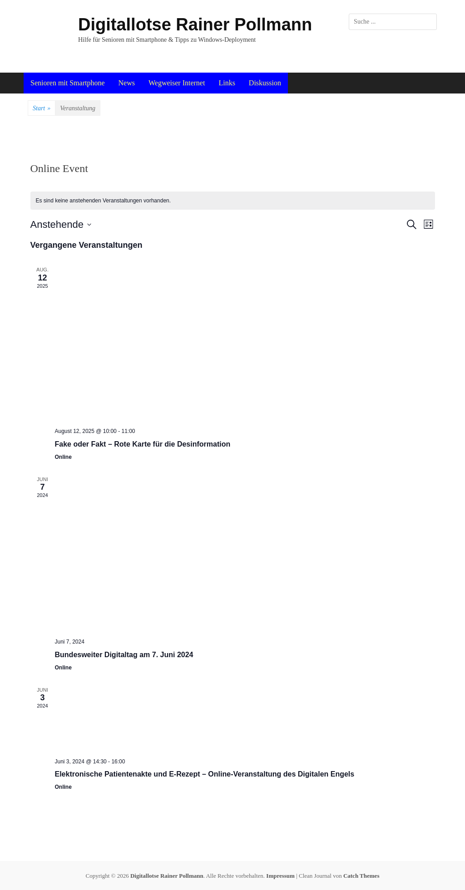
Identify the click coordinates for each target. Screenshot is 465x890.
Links (226, 83)
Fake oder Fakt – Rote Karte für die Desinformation (143, 444)
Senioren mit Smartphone (67, 83)
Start (41, 108)
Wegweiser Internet (176, 83)
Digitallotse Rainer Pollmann (195, 24)
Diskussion (265, 83)
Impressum (280, 875)
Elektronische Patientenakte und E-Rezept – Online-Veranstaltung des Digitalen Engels (205, 774)
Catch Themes (361, 875)
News (127, 83)
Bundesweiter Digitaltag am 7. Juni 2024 (124, 655)
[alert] (232, 201)
